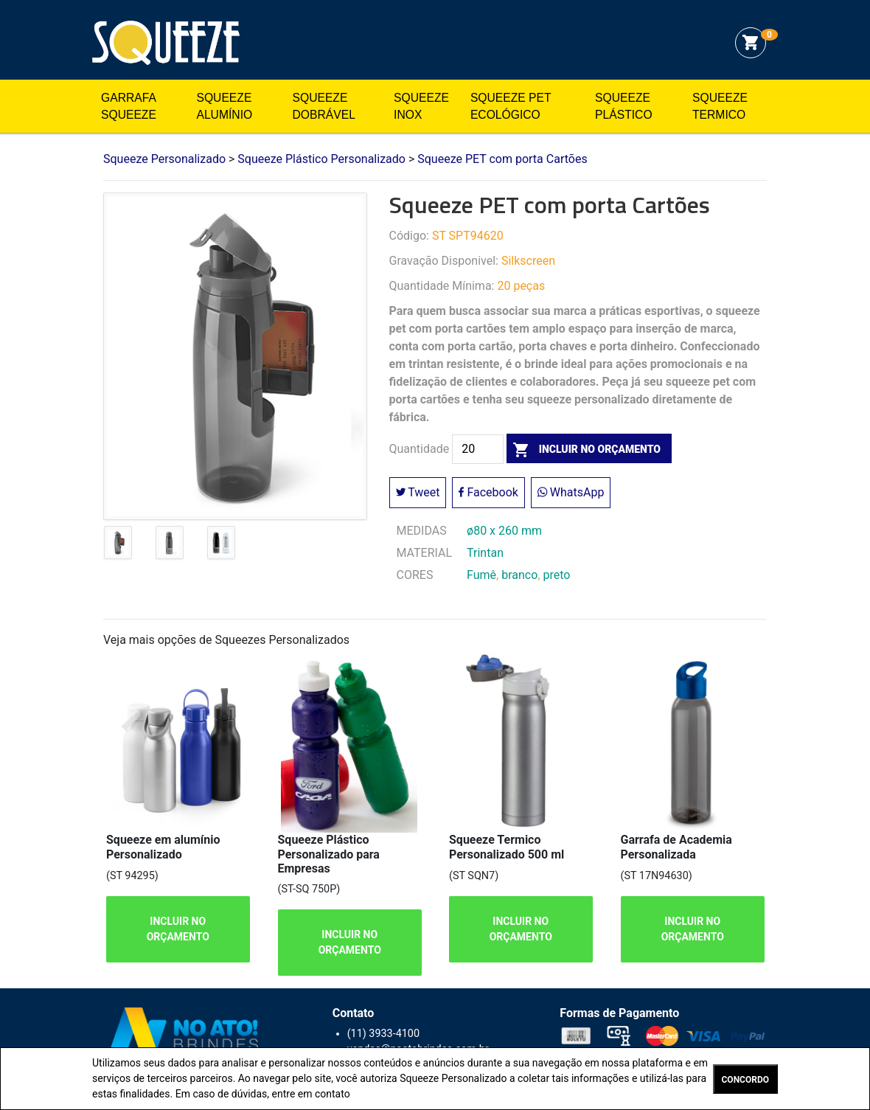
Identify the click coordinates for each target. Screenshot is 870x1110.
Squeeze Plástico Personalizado (321, 159)
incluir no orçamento (584, 449)
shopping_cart (750, 43)
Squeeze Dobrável (324, 106)
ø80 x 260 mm (504, 531)
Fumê (481, 575)
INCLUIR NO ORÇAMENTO (178, 929)
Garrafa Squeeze (128, 106)
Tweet (418, 492)
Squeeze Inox (421, 106)
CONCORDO (745, 1080)
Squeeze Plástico (623, 106)
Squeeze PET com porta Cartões (502, 159)
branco (519, 575)
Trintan (485, 553)
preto (557, 575)
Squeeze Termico (720, 106)
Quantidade (419, 449)
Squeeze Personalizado (166, 43)
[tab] (118, 546)
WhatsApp (571, 492)
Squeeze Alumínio (224, 106)
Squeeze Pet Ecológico (510, 106)
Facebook (488, 492)
